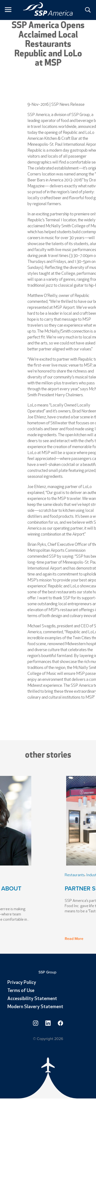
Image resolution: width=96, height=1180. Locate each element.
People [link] (8, 875)
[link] (48, 9)
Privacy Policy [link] (21, 982)
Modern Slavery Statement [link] (35, 1007)
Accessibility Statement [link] (32, 998)
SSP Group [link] (47, 972)
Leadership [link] (25, 875)
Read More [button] (11, 938)
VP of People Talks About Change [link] (42, 892)
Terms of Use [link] (20, 990)
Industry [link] (42, 875)
